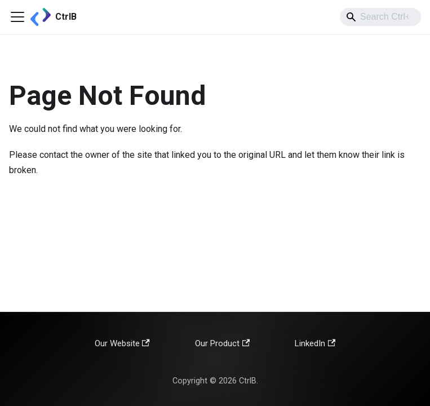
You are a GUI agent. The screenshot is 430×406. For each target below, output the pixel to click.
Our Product (222, 343)
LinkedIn (315, 343)
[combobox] (380, 17)
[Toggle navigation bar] (17, 16)
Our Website (122, 343)
